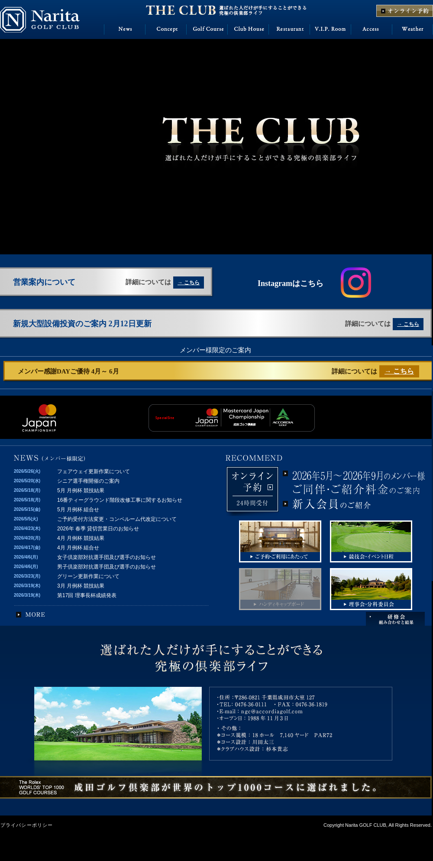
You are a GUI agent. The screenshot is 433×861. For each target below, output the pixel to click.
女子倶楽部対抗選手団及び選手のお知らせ (106, 557)
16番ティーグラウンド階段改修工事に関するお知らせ (119, 500)
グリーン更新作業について (88, 576)
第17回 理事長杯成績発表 (86, 595)
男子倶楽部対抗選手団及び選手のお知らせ (106, 567)
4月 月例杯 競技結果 (80, 538)
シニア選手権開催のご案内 (88, 481)
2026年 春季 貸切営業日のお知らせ (98, 529)
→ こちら (189, 282)
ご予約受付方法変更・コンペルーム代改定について (117, 519)
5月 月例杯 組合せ (78, 510)
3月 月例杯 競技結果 (80, 586)
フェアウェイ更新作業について (93, 471)
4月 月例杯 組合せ (78, 548)
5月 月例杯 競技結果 (80, 490)
